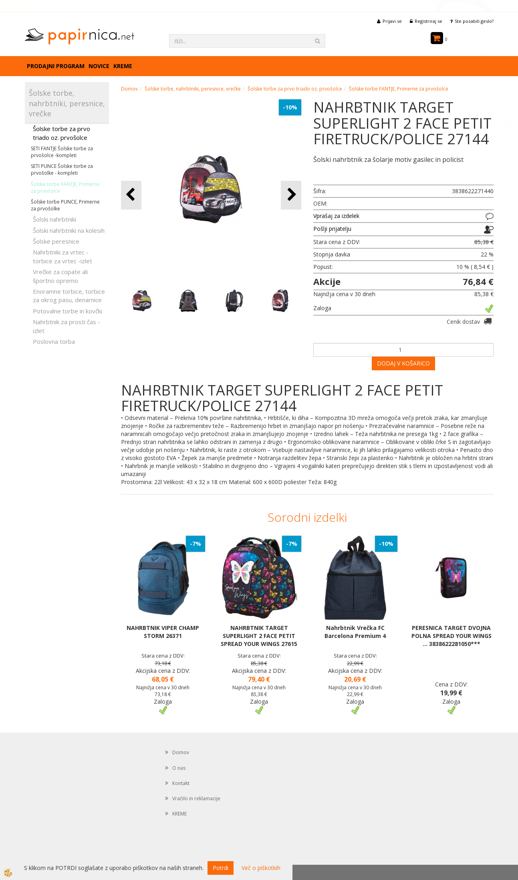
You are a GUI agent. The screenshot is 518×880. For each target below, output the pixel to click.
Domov (129, 88)
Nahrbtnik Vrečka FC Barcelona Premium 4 (355, 632)
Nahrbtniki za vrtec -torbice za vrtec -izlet (62, 256)
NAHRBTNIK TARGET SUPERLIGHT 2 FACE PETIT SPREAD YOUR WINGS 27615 (259, 636)
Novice (99, 66)
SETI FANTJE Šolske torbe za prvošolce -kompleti (62, 152)
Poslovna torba (54, 341)
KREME (122, 66)
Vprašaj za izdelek (336, 216)
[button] (291, 195)
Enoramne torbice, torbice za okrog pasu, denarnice (69, 295)
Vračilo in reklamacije (196, 798)
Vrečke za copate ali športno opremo (60, 276)
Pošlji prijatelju (332, 228)
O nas (178, 768)
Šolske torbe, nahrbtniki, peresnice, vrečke (193, 88)
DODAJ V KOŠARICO (403, 363)
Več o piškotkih (261, 868)
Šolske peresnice (56, 241)
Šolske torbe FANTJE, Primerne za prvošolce (65, 187)
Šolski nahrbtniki (54, 219)
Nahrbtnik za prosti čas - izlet (66, 326)
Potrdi (220, 868)
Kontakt (180, 783)
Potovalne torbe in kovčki (67, 311)
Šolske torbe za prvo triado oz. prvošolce (61, 133)
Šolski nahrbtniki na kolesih (69, 230)
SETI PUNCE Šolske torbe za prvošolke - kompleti (62, 169)
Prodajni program (56, 66)
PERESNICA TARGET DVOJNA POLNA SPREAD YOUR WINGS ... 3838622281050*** (451, 636)
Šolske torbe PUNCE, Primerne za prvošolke (65, 205)
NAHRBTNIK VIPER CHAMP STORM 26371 (163, 632)
